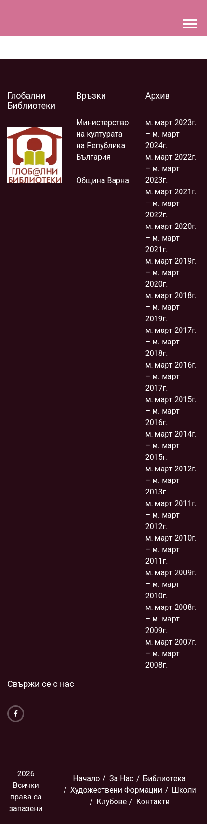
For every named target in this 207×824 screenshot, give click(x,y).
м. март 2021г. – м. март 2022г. (171, 203)
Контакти (153, 801)
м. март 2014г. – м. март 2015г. (171, 446)
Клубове (111, 801)
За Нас (121, 778)
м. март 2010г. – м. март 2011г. (171, 549)
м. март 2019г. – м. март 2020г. (171, 272)
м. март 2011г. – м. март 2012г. (171, 515)
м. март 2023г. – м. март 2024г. (171, 134)
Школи (184, 790)
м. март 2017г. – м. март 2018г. (171, 342)
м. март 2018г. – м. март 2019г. (171, 307)
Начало (86, 778)
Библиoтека (164, 778)
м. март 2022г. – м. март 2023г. (171, 168)
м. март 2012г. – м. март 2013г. (171, 480)
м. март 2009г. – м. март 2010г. (171, 584)
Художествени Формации (116, 790)
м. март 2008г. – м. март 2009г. (171, 619)
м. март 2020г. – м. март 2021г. (171, 238)
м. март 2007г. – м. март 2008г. (171, 653)
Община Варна (102, 180)
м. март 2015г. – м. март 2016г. (171, 411)
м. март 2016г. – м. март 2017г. (171, 376)
